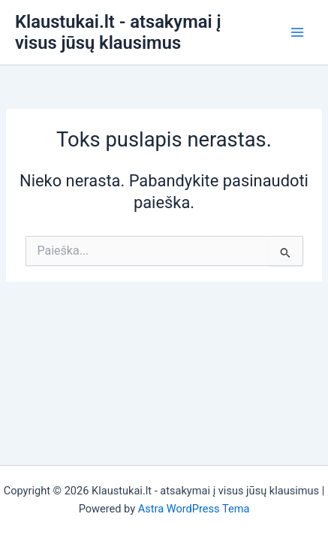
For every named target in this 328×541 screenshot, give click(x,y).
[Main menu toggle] (297, 32)
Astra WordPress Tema (194, 508)
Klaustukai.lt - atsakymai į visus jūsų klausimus (118, 32)
